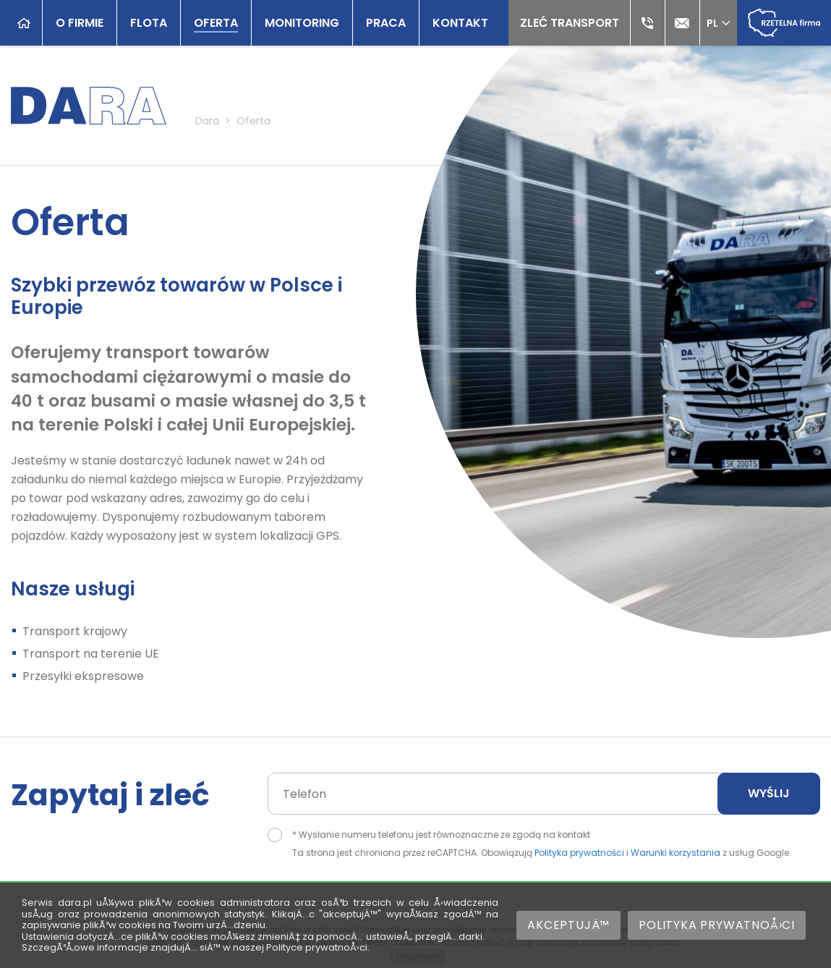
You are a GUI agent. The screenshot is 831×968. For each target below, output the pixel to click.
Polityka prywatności (579, 852)
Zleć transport (569, 22)
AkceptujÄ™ (568, 925)
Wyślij (769, 793)
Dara (207, 121)
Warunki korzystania (675, 852)
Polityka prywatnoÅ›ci (717, 925)
